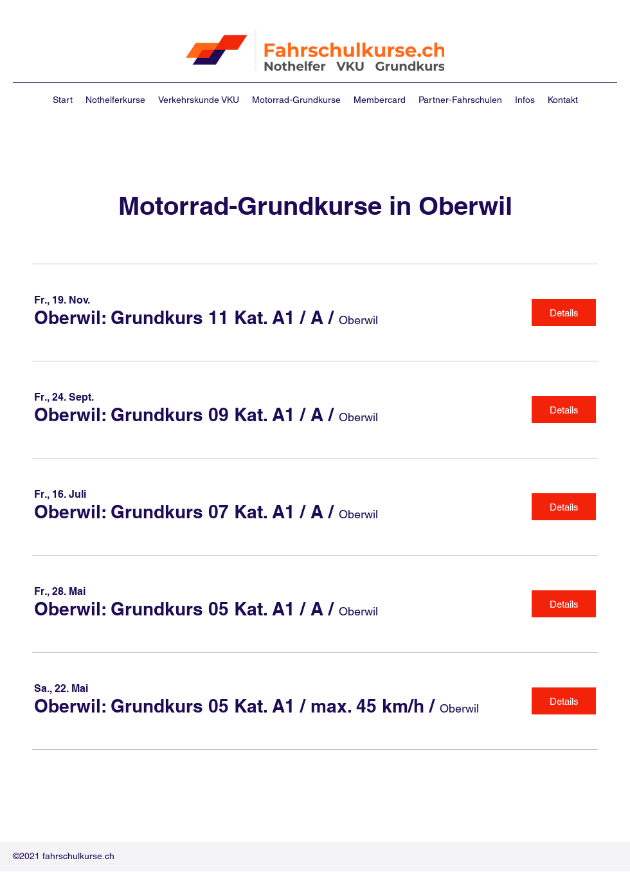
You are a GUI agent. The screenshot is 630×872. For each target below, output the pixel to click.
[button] (178, 318)
